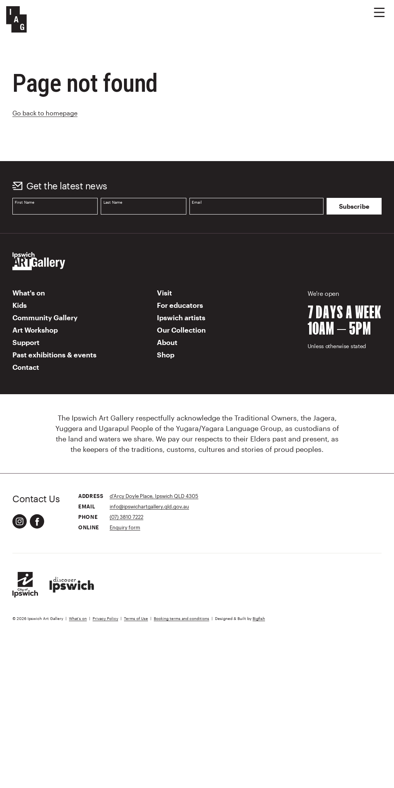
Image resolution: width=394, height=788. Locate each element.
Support (26, 342)
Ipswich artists (181, 317)
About (167, 342)
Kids (19, 305)
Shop (165, 355)
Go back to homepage (44, 113)
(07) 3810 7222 (126, 517)
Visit (164, 293)
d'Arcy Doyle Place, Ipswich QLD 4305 (154, 496)
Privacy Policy (105, 618)
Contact (25, 367)
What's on (28, 293)
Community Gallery (44, 317)
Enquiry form (125, 527)
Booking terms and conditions (181, 618)
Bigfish (259, 618)
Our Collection (181, 330)
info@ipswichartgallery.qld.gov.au (149, 506)
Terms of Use (136, 618)
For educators (180, 305)
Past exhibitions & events (54, 355)
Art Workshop (35, 330)
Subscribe (354, 206)
